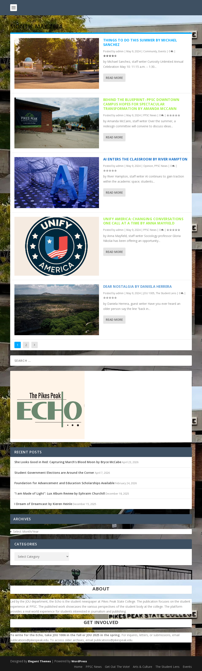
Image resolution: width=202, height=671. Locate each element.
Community (150, 51)
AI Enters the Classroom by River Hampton (145, 159)
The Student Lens (166, 293)
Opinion (148, 166)
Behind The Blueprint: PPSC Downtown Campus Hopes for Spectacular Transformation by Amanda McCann (141, 104)
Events (162, 51)
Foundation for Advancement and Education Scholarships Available (64, 483)
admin (120, 51)
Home (78, 667)
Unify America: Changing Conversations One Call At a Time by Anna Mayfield (143, 221)
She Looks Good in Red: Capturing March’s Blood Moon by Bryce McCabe (67, 462)
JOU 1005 (149, 293)
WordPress (79, 661)
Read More (114, 78)
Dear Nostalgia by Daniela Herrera (137, 286)
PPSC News (149, 115)
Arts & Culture (142, 667)
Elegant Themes (39, 661)
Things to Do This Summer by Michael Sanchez (140, 42)
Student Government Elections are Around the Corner (54, 473)
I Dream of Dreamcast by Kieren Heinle (43, 504)
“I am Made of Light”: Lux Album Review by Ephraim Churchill (59, 493)
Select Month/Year (26, 531)
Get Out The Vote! (117, 667)
